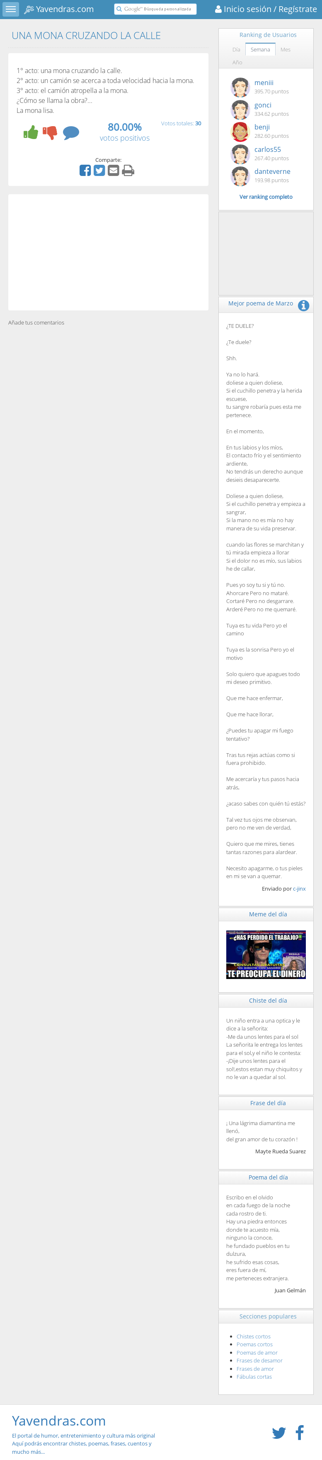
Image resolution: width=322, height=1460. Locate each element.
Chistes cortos (254, 1336)
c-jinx (299, 888)
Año (237, 62)
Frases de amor (255, 1368)
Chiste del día (268, 1000)
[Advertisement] (108, 252)
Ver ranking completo (266, 196)
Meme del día (268, 914)
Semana (260, 49)
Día (236, 49)
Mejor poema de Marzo (260, 303)
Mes (286, 49)
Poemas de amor (257, 1352)
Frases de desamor (260, 1360)
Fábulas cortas (254, 1376)
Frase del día (268, 1103)
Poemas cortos (255, 1344)
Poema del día (268, 1177)
